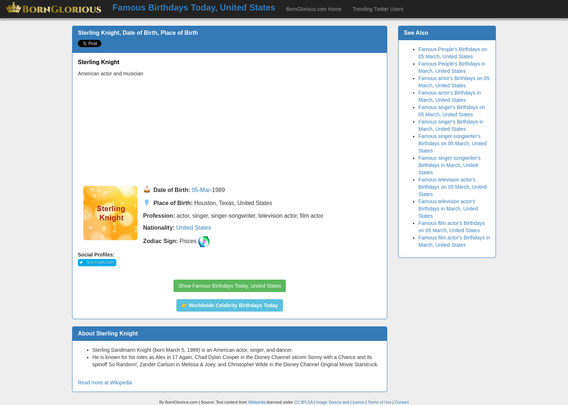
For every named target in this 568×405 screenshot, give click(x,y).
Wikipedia (257, 402)
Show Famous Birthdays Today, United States (229, 286)
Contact (402, 402)
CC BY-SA (303, 402)
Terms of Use (380, 402)
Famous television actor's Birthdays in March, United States (448, 209)
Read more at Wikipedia (105, 382)
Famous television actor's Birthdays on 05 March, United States (452, 187)
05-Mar (201, 190)
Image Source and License (340, 402)
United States (193, 228)
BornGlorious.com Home (314, 9)
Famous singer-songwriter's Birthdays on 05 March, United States (452, 143)
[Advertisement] (229, 131)
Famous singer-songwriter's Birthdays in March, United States (449, 165)
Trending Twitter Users (377, 9)
